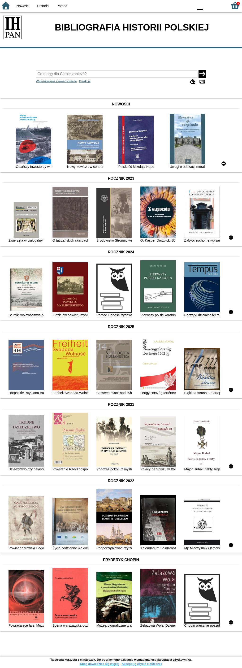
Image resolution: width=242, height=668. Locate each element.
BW (170, 5)
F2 (219, 5)
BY (188, 5)
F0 (200, 5)
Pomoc (61, 6)
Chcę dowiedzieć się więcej (99, 664)
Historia (43, 6)
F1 (208, 5)
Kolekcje (84, 81)
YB (179, 5)
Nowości (23, 6)
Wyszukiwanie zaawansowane (56, 81)
